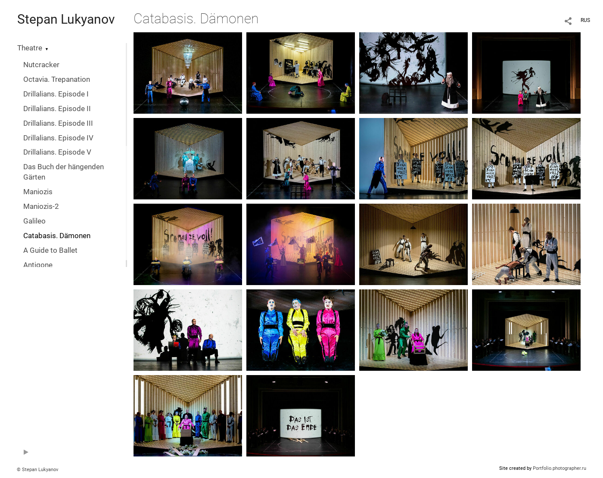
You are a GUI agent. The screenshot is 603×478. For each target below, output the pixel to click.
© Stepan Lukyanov (37, 469)
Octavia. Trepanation (56, 79)
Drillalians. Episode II (57, 109)
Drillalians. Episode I (56, 94)
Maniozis (38, 192)
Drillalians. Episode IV (58, 138)
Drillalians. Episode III (58, 123)
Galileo (34, 221)
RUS (585, 20)
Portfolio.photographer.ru (559, 468)
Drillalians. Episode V (57, 152)
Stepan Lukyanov (66, 19)
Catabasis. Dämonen (56, 236)
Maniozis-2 (41, 206)
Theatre (29, 48)
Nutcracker (41, 65)
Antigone (38, 265)
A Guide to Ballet (50, 250)
